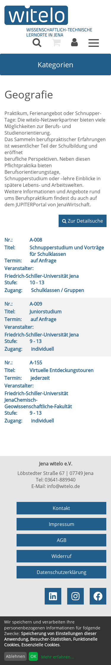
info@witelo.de (63, 486)
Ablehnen (15, 656)
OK (33, 656)
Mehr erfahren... (57, 657)
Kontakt (61, 508)
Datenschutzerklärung (61, 572)
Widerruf (61, 556)
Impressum (61, 524)
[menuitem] (37, 42)
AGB (61, 540)
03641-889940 (60, 479)
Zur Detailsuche (82, 221)
